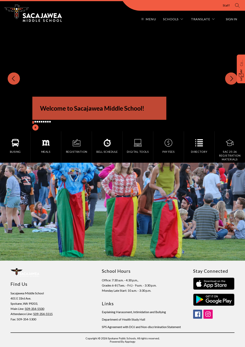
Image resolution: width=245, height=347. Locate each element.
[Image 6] (43, 121)
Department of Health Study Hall (123, 319)
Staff (226, 5)
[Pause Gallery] (35, 127)
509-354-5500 (34, 308)
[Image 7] (46, 121)
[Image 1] (33, 122)
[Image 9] (50, 121)
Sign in (231, 19)
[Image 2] (35, 121)
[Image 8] (48, 121)
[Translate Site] (203, 19)
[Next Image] (231, 78)
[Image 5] (41, 121)
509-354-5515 (43, 314)
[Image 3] (37, 121)
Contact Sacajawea (241, 62)
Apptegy (130, 341)
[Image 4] (39, 121)
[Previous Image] (14, 78)
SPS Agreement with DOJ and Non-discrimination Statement (141, 327)
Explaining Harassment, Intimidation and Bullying (134, 312)
